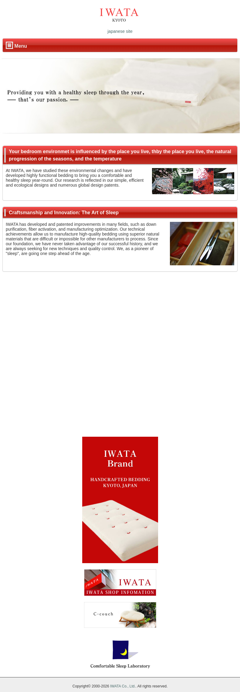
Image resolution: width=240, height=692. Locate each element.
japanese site (120, 31)
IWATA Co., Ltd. (123, 686)
